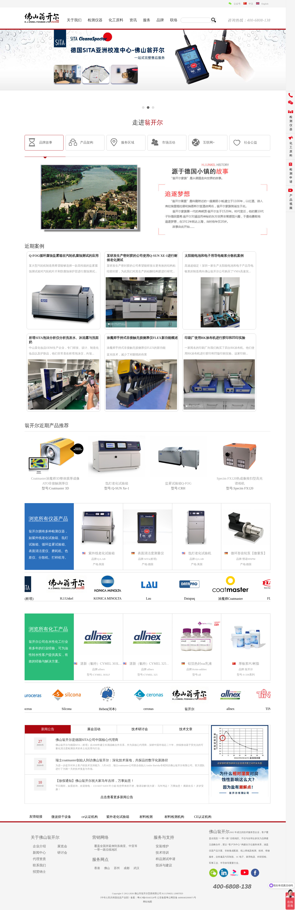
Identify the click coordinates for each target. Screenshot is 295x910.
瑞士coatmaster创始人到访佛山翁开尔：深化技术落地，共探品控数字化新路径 (112, 760)
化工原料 (116, 20)
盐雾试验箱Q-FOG (178, 483)
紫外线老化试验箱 (101, 553)
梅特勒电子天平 (146, 815)
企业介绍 (39, 846)
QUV (89, 816)
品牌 (160, 20)
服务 (146, 20)
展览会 (62, 846)
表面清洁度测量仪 (151, 553)
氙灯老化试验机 (199, 553)
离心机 (174, 815)
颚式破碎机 (118, 815)
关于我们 (74, 20)
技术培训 (162, 852)
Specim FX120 (243, 488)
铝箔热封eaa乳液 (200, 663)
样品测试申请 (165, 859)
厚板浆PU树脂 (249, 663)
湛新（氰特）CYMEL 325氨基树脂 (154, 663)
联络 (173, 20)
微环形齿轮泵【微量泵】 (249, 553)
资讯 (133, 20)
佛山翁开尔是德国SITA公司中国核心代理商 (87, 739)
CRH (182, 488)
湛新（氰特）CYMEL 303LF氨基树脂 (107, 663)
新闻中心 (39, 852)
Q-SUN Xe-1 (120, 488)
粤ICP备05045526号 (147, 897)
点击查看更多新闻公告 (116, 797)
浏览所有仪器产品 (48, 518)
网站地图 (147, 901)
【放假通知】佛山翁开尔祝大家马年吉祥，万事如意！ (95, 780)
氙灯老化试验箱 (116, 483)
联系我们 (39, 865)
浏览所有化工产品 (48, 629)
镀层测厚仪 (231, 815)
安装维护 (162, 846)
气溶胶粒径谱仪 (61, 815)
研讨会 (62, 852)
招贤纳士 (39, 871)
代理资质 (39, 859)
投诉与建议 (164, 865)
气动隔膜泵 (202, 815)
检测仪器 (95, 20)
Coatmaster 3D (59, 488)
